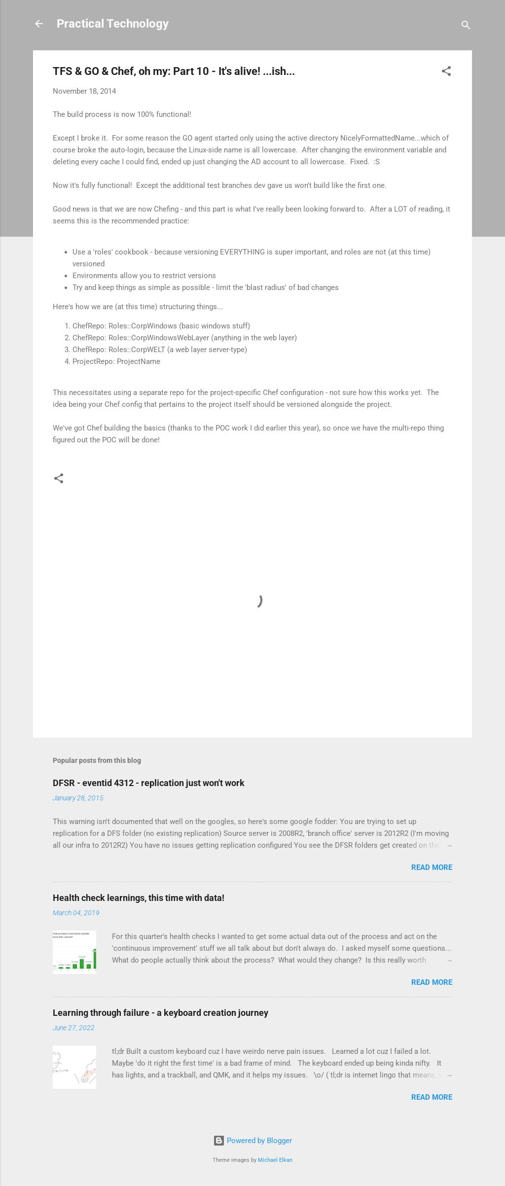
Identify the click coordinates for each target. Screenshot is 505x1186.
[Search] (466, 27)
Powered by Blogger (252, 1140)
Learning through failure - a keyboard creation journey (160, 1012)
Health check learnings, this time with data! (138, 898)
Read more (431, 867)
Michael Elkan (275, 1160)
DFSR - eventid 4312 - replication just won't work (149, 783)
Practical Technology (113, 24)
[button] (446, 72)
